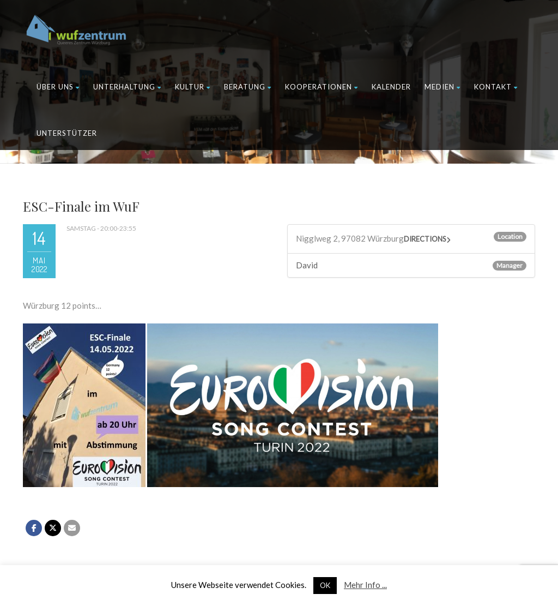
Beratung (247, 86)
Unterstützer (67, 133)
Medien (442, 86)
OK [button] (325, 585)
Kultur (192, 86)
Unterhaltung (127, 86)
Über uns (58, 86)
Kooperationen (321, 86)
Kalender (391, 86)
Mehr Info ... (365, 585)
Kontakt (496, 86)
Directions (425, 239)
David (307, 265)
